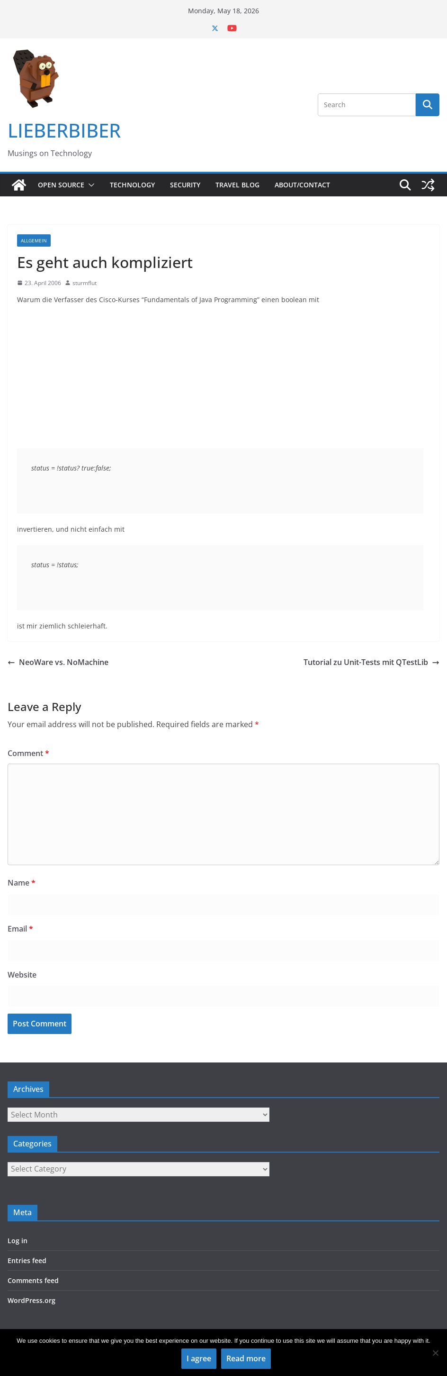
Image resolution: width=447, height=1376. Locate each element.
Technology (132, 184)
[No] (435, 1353)
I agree (199, 1358)
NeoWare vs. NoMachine (58, 662)
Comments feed (33, 1280)
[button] (89, 185)
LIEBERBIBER (64, 130)
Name (22, 882)
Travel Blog (237, 184)
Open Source (61, 184)
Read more (246, 1358)
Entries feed (27, 1260)
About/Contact (302, 184)
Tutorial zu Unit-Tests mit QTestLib (371, 662)
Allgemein (34, 240)
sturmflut (84, 283)
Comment (28, 753)
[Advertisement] (223, 381)
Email (20, 928)
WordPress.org (31, 1300)
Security (185, 184)
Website (22, 975)
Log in (17, 1240)
